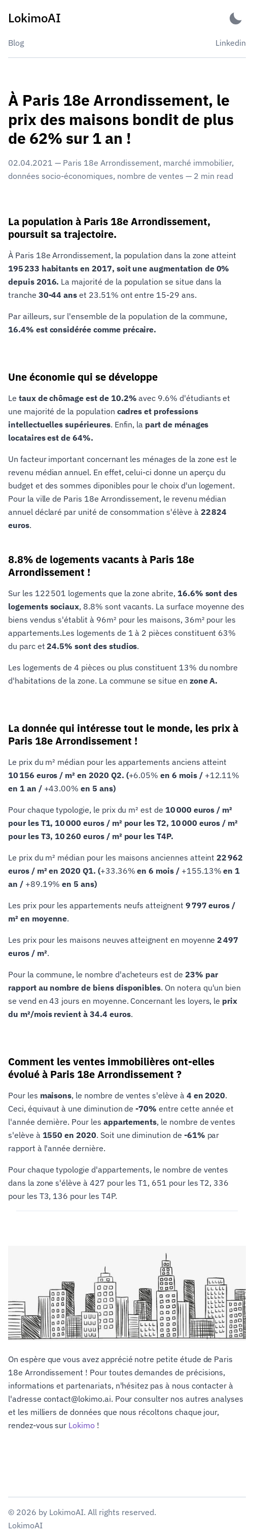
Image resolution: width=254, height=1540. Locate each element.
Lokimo (81, 1425)
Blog (16, 43)
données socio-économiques (60, 176)
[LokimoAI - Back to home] (34, 18)
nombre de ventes (150, 176)
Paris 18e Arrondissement (111, 163)
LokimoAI (25, 1525)
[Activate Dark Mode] (236, 18)
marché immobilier (197, 163)
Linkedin (230, 43)
